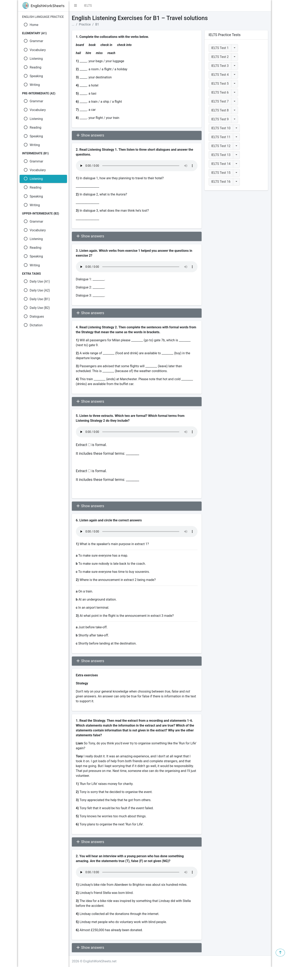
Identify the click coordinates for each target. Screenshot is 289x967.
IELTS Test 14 (221, 164)
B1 (97, 24)
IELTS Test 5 (220, 83)
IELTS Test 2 (220, 57)
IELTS (88, 5)
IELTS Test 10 (221, 128)
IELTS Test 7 (220, 101)
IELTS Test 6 (220, 92)
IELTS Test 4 (220, 75)
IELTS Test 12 (221, 146)
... (73, 24)
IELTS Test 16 (221, 182)
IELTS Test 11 (221, 137)
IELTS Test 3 (220, 66)
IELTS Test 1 (220, 48)
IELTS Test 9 (220, 119)
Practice (85, 24)
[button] (75, 6)
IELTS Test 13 (221, 155)
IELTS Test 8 (220, 110)
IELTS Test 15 (221, 173)
